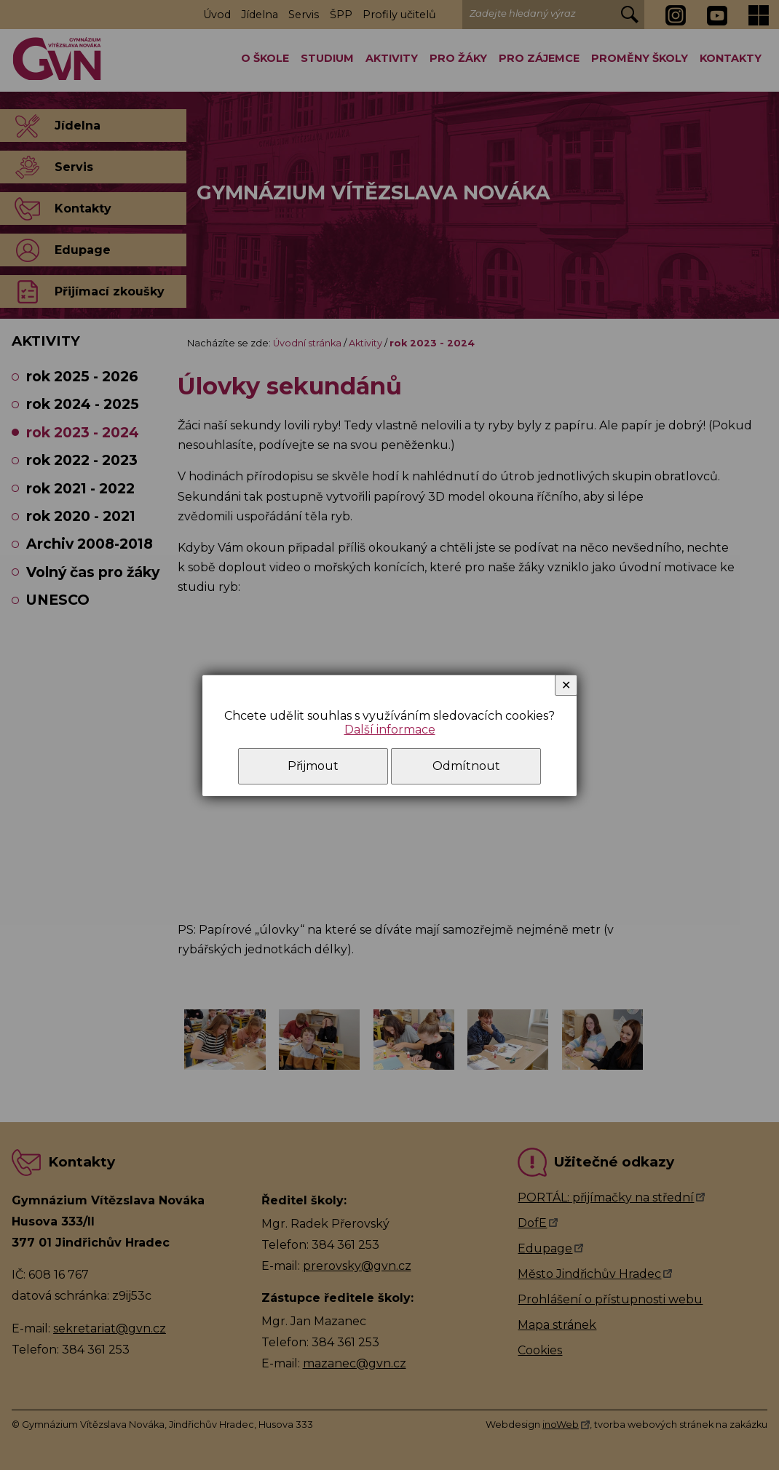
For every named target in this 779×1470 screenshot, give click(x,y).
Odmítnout (466, 766)
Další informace (389, 729)
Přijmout (313, 766)
